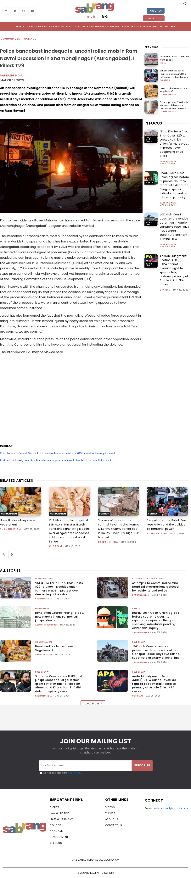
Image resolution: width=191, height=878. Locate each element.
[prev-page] (3, 554)
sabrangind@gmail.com (171, 808)
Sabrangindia (11, 75)
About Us (156, 10)
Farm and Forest (149, 139)
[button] (184, 3)
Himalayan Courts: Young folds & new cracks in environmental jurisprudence (59, 616)
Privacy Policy (74, 772)
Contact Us (154, 18)
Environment (43, 608)
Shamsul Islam (10, 529)
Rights (149, 182)
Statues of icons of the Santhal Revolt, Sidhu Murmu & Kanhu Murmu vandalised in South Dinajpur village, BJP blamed (118, 528)
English (92, 16)
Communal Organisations (148, 578)
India (163, 63)
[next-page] (11, 554)
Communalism (11, 39)
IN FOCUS (153, 123)
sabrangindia (168, 161)
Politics (165, 80)
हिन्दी (105, 16)
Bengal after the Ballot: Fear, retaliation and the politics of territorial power (174, 74)
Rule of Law (150, 223)
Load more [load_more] (93, 703)
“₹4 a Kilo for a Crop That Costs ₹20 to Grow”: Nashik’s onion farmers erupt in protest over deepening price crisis (174, 144)
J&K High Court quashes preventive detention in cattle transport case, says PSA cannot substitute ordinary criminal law (174, 227)
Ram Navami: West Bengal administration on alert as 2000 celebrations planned (57, 453)
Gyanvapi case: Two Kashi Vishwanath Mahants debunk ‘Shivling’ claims (174, 105)
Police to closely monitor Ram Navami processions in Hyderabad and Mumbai (55, 460)
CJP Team (165, 289)
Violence (30, 39)
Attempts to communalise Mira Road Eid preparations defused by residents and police (155, 586)
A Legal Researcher (46, 624)
